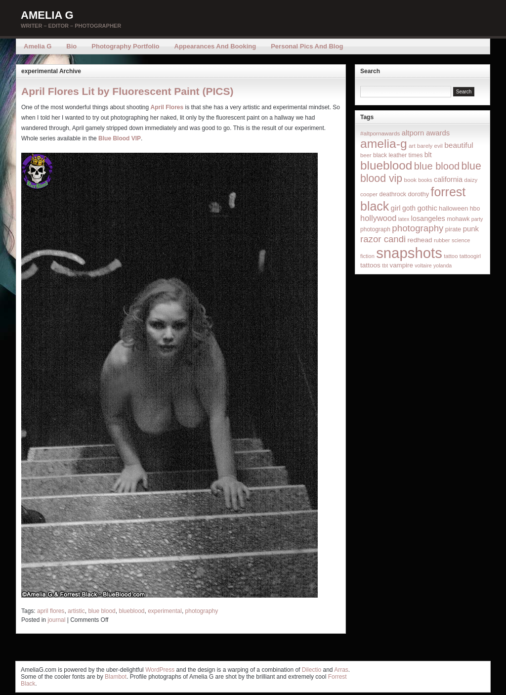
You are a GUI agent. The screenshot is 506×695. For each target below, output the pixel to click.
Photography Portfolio (125, 46)
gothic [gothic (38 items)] (427, 208)
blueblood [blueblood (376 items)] (386, 165)
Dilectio (311, 669)
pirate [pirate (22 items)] (453, 229)
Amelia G (47, 15)
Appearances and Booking (215, 46)
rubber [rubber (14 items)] (442, 240)
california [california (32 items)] (448, 179)
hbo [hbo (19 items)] (475, 208)
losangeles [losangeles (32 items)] (428, 218)
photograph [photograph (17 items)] (375, 229)
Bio (71, 46)
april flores (50, 611)
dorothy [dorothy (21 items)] (418, 194)
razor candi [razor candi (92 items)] (383, 239)
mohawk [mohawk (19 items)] (458, 219)
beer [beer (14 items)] (366, 155)
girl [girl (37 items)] (396, 208)
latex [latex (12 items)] (404, 219)
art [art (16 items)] (412, 145)
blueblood (131, 611)
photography (201, 611)
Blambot (115, 676)
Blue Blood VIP (119, 138)
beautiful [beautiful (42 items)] (458, 145)
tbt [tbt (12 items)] (385, 265)
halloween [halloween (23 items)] (453, 208)
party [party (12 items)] (477, 219)
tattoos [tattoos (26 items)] (370, 265)
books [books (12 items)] (425, 180)
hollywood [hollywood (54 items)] (378, 218)
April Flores (167, 107)
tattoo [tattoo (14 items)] (451, 256)
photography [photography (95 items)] (417, 228)
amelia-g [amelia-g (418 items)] (383, 143)
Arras (341, 669)
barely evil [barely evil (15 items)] (430, 146)
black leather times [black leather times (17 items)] (397, 155)
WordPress (159, 669)
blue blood (101, 611)
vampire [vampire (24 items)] (401, 265)
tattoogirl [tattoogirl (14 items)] (470, 256)
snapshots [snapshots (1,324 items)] (409, 253)
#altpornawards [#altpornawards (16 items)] (380, 133)
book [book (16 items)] (410, 179)
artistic (76, 611)
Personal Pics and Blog (307, 46)
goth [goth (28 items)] (409, 208)
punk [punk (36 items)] (471, 228)
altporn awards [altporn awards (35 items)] (426, 133)
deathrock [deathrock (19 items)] (393, 194)
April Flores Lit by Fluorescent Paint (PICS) (127, 91)
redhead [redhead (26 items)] (420, 240)
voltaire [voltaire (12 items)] (423, 265)
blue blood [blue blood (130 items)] (437, 166)
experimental (165, 611)
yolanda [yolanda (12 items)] (442, 265)
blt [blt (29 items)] (428, 155)
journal (56, 619)
